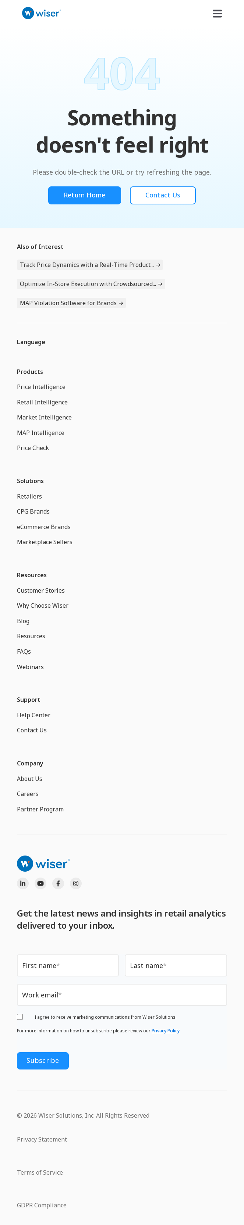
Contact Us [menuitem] (32, 730)
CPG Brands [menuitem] (33, 512)
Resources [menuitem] (32, 575)
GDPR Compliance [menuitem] (42, 1204)
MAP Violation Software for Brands (68, 303)
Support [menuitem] (28, 700)
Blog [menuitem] (23, 621)
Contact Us (163, 195)
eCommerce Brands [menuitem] (44, 527)
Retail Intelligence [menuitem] (42, 403)
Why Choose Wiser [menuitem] (42, 606)
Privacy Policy (166, 1032)
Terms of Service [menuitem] (40, 1171)
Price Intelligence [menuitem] (41, 387)
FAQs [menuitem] (24, 652)
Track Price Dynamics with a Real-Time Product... (87, 265)
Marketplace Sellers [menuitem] (45, 542)
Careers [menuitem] (28, 794)
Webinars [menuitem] (30, 667)
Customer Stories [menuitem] (41, 590)
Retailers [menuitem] (29, 497)
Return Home (84, 195)
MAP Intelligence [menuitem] (40, 433)
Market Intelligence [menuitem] (44, 418)
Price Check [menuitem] (33, 448)
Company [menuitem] (30, 764)
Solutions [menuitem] (30, 481)
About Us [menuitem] (29, 779)
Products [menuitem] (30, 372)
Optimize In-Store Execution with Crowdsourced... (88, 284)
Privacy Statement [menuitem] (42, 1138)
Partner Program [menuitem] (40, 810)
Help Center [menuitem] (33, 715)
